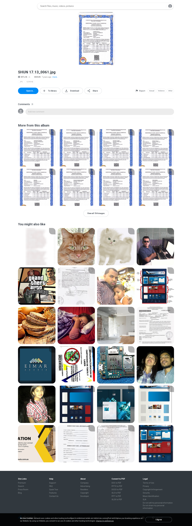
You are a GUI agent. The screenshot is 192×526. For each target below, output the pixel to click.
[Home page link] (26, 6)
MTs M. (23, 77)
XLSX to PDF (117, 499)
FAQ (51, 486)
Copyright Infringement (152, 489)
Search (21, 486)
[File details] (36, 147)
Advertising (85, 486)
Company (84, 483)
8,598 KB (30, 82)
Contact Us (53, 496)
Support (52, 483)
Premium (22, 483)
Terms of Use (148, 483)
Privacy (146, 486)
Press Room (23, 489)
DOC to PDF (116, 483)
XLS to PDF (116, 493)
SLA (144, 499)
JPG (21, 82)
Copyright (84, 493)
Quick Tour (53, 489)
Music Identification (151, 496)
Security (146, 493)
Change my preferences (105, 521)
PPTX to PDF (117, 486)
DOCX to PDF (117, 489)
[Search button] (162, 6)
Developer (84, 496)
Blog (20, 493)
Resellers (84, 489)
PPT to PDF (116, 496)
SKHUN (36, 77)
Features (53, 493)
